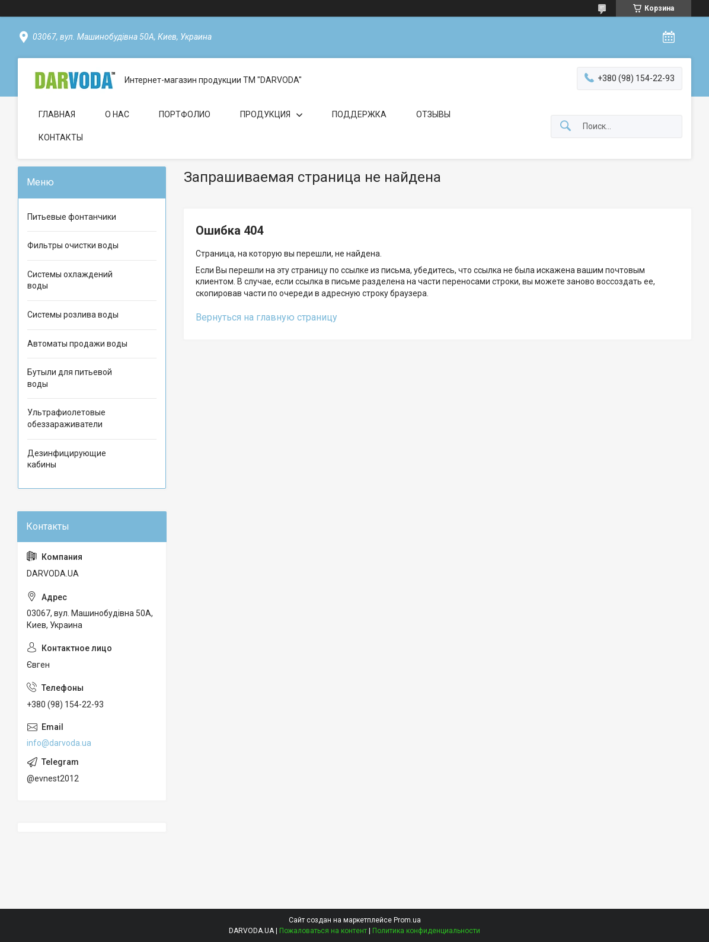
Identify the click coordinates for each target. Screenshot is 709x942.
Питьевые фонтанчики (71, 217)
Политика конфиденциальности (426, 931)
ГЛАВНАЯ (57, 114)
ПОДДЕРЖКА (359, 114)
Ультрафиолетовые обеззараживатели (66, 418)
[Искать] (565, 126)
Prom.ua (407, 920)
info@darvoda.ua (59, 743)
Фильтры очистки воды (73, 245)
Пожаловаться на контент (323, 931)
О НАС (117, 114)
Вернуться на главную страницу (266, 317)
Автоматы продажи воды (77, 343)
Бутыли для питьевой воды (69, 378)
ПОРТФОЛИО (184, 114)
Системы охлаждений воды (70, 280)
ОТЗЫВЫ (433, 114)
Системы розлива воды (73, 314)
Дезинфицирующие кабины (66, 459)
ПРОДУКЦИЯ (265, 114)
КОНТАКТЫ (61, 137)
